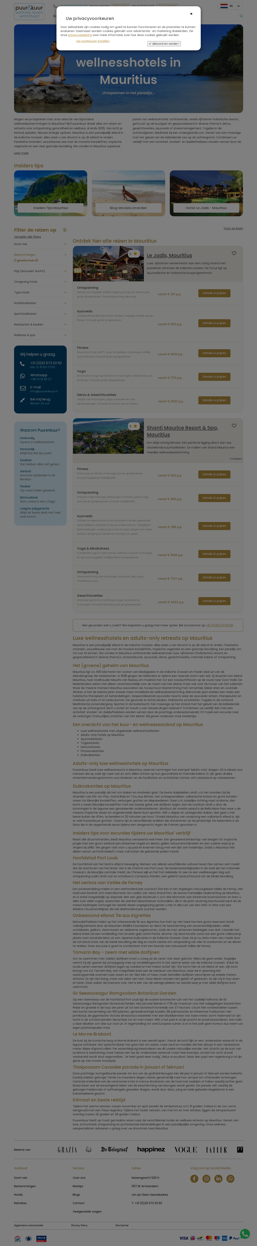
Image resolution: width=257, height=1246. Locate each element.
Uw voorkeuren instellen (93, 41)
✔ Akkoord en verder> (164, 44)
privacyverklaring (80, 35)
